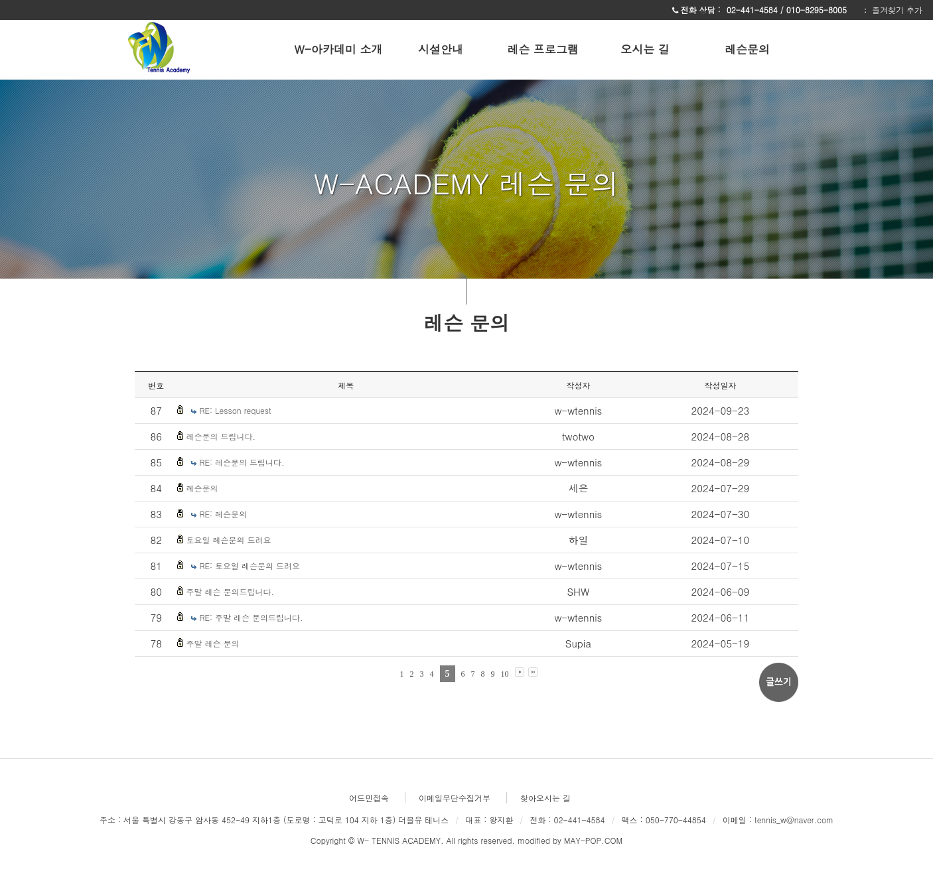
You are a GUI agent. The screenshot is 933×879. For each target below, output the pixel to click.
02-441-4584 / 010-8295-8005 (788, 9)
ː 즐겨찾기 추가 (891, 9)
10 (505, 674)
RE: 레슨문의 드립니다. (241, 462)
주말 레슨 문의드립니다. (230, 591)
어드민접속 (369, 797)
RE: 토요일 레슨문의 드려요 (249, 565)
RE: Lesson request (235, 410)
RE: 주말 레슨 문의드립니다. (251, 617)
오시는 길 (645, 49)
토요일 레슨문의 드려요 (228, 539)
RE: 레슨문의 (223, 513)
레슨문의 (747, 49)
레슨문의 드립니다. (220, 436)
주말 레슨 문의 (212, 643)
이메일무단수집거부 (454, 797)
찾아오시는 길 (545, 797)
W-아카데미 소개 (339, 49)
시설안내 (440, 49)
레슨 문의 (466, 321)
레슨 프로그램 (543, 49)
